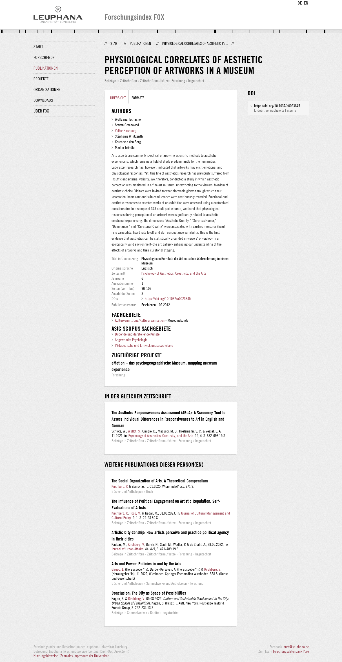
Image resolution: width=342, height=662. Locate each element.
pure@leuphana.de (296, 647)
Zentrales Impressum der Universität (84, 656)
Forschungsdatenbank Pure (291, 651)
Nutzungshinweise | (47, 656)
